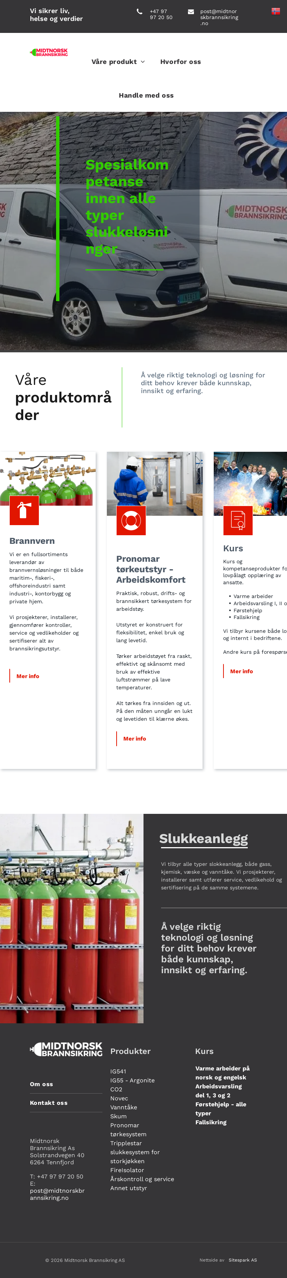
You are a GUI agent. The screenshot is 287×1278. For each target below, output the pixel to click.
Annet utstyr (128, 1188)
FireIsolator (127, 1170)
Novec (119, 1098)
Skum (118, 1116)
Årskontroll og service (142, 1179)
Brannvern (32, 541)
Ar (121, 579)
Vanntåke (123, 1107)
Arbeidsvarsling (218, 1086)
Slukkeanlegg (203, 838)
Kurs (233, 548)
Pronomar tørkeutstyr (141, 564)
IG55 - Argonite (132, 1080)
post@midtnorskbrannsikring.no (219, 17)
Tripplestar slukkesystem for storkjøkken (135, 1152)
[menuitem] (118, 61)
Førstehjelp (212, 1104)
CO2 (116, 1089)
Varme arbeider (218, 1068)
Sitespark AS (243, 1260)
